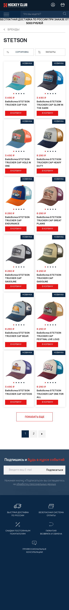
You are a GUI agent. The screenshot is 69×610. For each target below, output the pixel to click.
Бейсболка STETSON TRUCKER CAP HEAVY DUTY (49, 162)
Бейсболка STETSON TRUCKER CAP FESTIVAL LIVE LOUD (49, 336)
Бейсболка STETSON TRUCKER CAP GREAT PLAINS (49, 220)
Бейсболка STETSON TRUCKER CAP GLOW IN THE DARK (50, 105)
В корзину (15, 113)
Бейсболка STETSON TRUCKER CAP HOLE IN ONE (18, 162)
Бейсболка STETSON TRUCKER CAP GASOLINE (17, 278)
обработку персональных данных (36, 484)
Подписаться (54, 470)
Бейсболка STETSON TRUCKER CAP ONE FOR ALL (50, 394)
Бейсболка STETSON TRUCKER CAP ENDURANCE (17, 220)
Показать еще (34, 417)
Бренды (13, 29)
